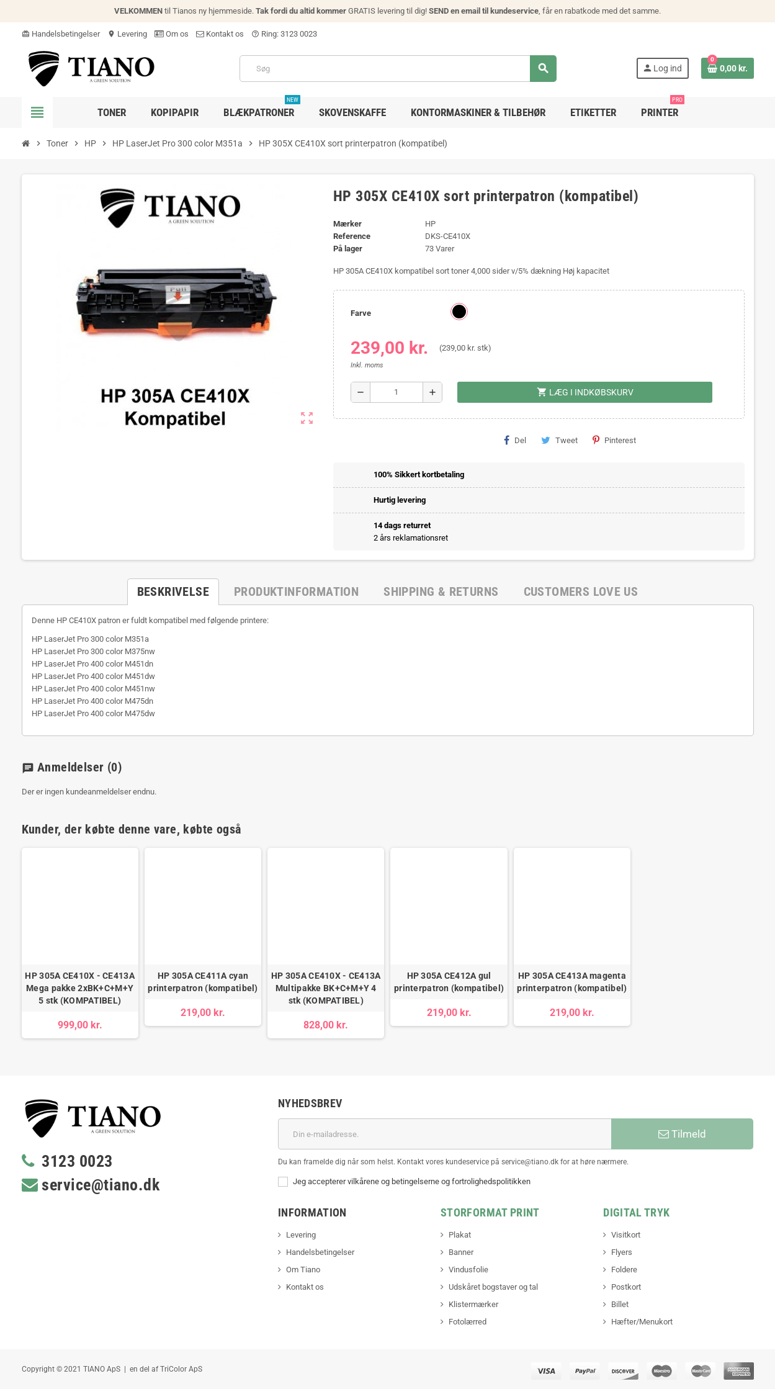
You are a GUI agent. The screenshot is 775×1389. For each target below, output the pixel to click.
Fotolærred (467, 1321)
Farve (361, 313)
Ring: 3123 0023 (284, 33)
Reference (351, 236)
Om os (172, 33)
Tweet (559, 440)
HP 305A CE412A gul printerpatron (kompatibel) (449, 982)
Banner (461, 1252)
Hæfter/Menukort (642, 1321)
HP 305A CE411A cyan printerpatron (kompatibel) (203, 982)
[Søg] (398, 68)
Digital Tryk (636, 1212)
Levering (127, 33)
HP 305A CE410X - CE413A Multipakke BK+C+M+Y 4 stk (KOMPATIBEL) (325, 988)
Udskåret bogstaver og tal (493, 1287)
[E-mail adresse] (444, 1133)
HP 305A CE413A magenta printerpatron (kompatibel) (572, 982)
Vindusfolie (468, 1269)
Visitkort (625, 1234)
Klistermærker (473, 1304)
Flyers (621, 1252)
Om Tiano (303, 1269)
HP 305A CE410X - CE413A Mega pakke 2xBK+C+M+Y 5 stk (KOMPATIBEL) (79, 988)
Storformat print (490, 1212)
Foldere (624, 1269)
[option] (80, 943)
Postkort (626, 1287)
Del (515, 440)
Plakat (460, 1234)
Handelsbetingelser (61, 33)
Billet (620, 1304)
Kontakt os (220, 33)
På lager (347, 248)
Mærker (347, 223)
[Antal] (397, 392)
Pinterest (614, 440)
